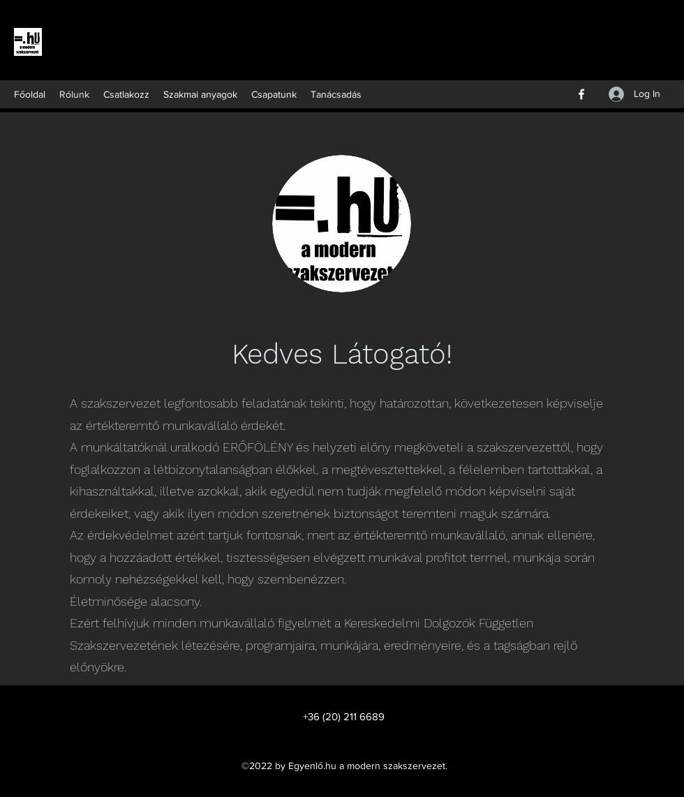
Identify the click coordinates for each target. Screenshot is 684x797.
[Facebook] (581, 94)
